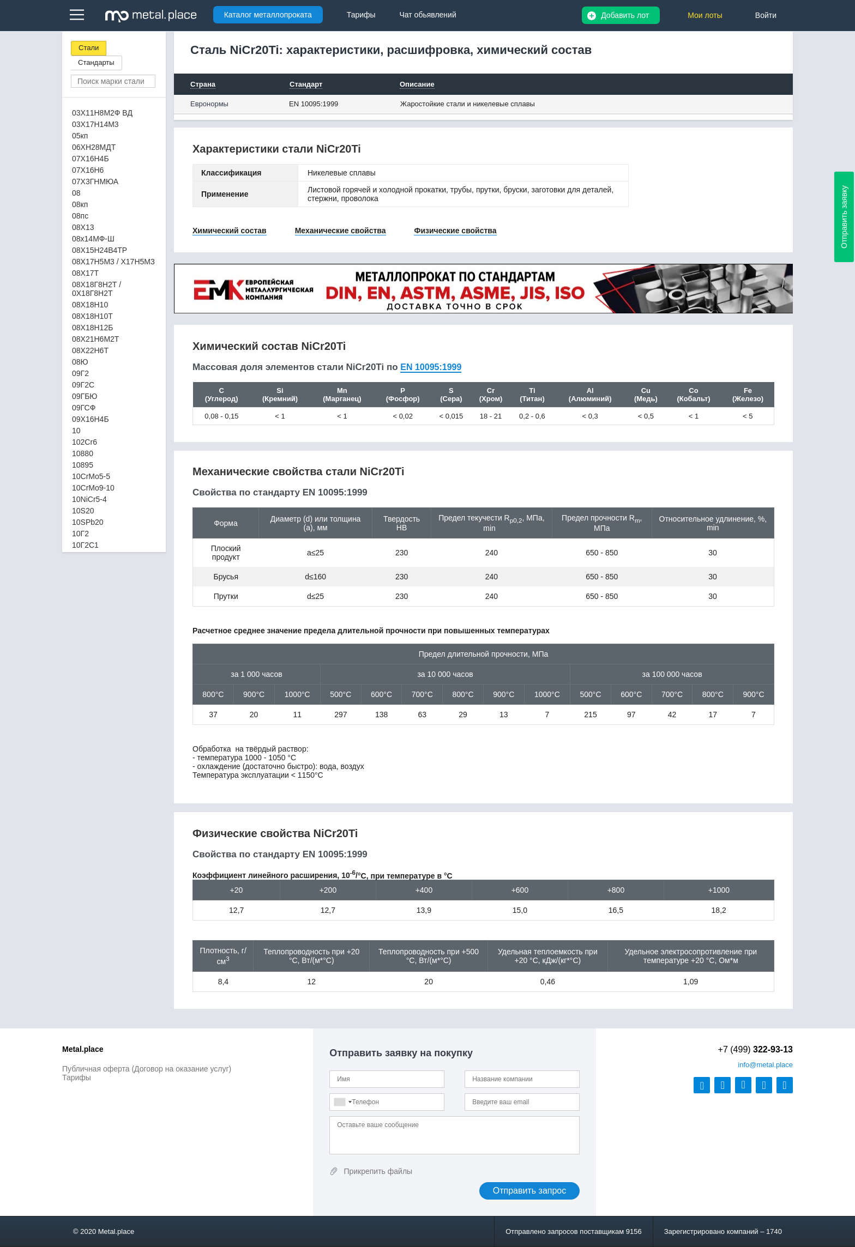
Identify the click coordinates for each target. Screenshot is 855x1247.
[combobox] (342, 1102)
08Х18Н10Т (92, 316)
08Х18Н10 (90, 304)
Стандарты (96, 62)
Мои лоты (705, 15)
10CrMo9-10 (93, 487)
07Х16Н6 (88, 170)
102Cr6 (84, 442)
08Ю (80, 362)
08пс (80, 215)
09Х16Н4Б (90, 419)
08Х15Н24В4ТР (99, 250)
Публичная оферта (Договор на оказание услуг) (146, 1068)
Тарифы (76, 1077)
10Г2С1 (85, 545)
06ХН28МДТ (94, 147)
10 (76, 430)
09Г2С (83, 384)
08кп (80, 204)
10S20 (83, 510)
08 (76, 193)
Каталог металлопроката (268, 14)
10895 (82, 465)
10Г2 (80, 533)
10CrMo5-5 (91, 476)
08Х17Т (85, 273)
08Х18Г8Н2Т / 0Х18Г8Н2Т (96, 289)
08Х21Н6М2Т (95, 339)
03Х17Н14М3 (95, 124)
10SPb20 (88, 522)
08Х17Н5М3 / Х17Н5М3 (113, 261)
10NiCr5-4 (89, 499)
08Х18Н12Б (92, 327)
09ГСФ (83, 407)
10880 (82, 453)
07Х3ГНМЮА (95, 181)
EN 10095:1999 (313, 104)
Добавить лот (625, 15)
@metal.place (765, 1065)
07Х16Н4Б (90, 158)
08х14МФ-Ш (93, 238)
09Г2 (80, 373)
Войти (765, 15)
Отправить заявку (844, 217)
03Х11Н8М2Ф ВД (102, 112)
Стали (89, 48)
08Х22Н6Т (90, 350)
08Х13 (83, 227)
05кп (80, 135)
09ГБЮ (84, 396)
